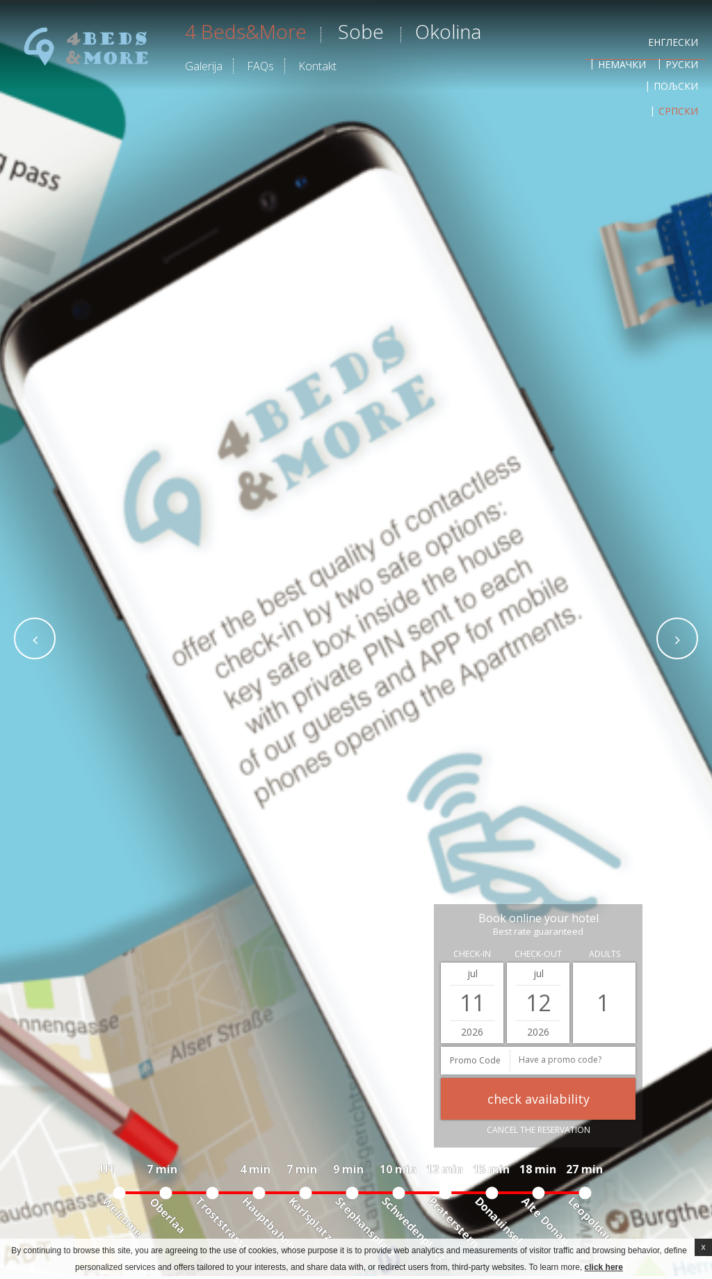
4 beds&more (246, 31)
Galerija (203, 66)
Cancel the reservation (538, 1130)
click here (604, 1267)
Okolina (448, 31)
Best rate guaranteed (538, 932)
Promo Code (475, 1060)
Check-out (538, 954)
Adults (604, 954)
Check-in (472, 954)
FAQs (260, 66)
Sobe (361, 31)
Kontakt (317, 66)
